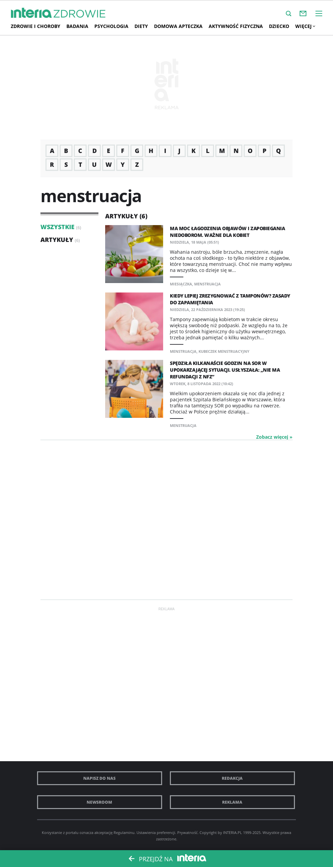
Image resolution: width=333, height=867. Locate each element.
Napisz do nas (99, 778)
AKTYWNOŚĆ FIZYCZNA (236, 26)
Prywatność (187, 832)
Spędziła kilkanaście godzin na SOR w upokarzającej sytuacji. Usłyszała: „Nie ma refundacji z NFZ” (225, 370)
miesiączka (181, 283)
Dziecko (279, 26)
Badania (77, 26)
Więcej (305, 26)
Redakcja (232, 778)
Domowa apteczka (178, 26)
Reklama (232, 802)
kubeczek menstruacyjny (224, 351)
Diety (141, 26)
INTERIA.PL (232, 832)
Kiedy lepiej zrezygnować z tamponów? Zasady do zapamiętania (230, 299)
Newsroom (99, 802)
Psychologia (111, 26)
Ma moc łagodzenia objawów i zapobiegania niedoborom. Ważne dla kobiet (227, 231)
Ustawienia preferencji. (156, 832)
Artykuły (56, 240)
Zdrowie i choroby (35, 26)
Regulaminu (124, 832)
